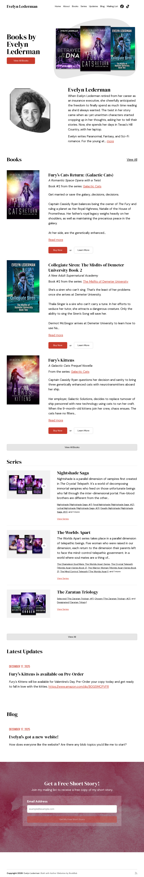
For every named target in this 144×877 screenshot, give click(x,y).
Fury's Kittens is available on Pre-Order (46, 674)
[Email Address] (72, 809)
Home (58, 6)
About (66, 6)
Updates (93, 6)
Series (84, 6)
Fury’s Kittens (61, 360)
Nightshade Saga (73, 473)
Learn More (83, 250)
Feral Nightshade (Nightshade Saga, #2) (113, 504)
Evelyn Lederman (22, 6)
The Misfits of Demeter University (105, 282)
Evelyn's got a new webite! (34, 737)
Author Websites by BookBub (63, 873)
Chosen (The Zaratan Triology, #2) (112, 598)
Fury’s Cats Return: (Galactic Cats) (80, 175)
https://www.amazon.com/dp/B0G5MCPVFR (79, 687)
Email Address (37, 801)
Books (75, 6)
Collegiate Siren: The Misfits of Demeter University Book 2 (86, 267)
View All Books (21, 60)
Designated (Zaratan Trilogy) (72, 602)
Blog (102, 6)
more (110, 141)
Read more (55, 240)
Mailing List (112, 6)
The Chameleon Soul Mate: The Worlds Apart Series (83, 564)
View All (132, 160)
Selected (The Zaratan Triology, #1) (75, 598)
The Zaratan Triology (77, 592)
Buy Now (57, 250)
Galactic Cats (92, 186)
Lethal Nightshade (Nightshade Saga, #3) (78, 508)
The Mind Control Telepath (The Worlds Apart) (84, 571)
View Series (63, 518)
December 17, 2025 (19, 666)
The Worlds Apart (73, 532)
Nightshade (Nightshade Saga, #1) (74, 504)
